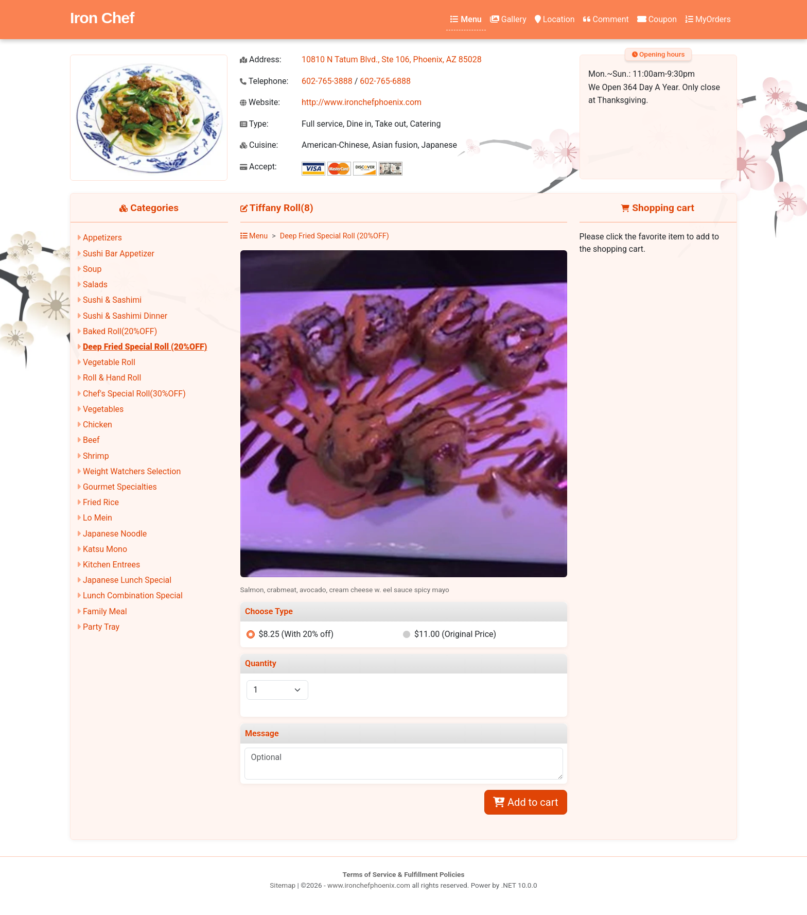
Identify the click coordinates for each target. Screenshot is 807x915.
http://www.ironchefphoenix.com (362, 102)
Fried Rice (101, 502)
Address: (261, 59)
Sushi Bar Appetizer (118, 253)
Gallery (508, 19)
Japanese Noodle (115, 534)
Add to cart (525, 802)
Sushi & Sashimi (112, 300)
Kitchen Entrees (111, 564)
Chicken (97, 424)
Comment (606, 19)
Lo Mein (97, 518)
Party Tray (101, 627)
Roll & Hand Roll (112, 378)
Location (555, 19)
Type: (254, 124)
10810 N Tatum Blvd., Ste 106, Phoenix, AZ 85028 (392, 59)
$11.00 (455, 634)
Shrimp (96, 456)
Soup (92, 269)
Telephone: (264, 81)
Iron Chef (102, 17)
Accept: (258, 166)
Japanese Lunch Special (127, 580)
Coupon (657, 19)
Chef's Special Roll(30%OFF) (134, 394)
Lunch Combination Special (133, 595)
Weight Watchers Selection (132, 471)
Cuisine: (259, 145)
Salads (95, 284)
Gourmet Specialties (120, 487)
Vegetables (103, 409)
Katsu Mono (105, 549)
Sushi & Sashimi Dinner (125, 316)
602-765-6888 (385, 81)
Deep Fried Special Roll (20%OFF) (145, 347)
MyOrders (708, 19)
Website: (260, 102)
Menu (465, 19)
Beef (91, 440)
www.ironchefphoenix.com (368, 885)
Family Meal (105, 611)
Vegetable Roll (109, 362)
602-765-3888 (327, 81)
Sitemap (282, 885)
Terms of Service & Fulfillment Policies (404, 874)
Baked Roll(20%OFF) (120, 331)
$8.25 (296, 634)
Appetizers (102, 238)
